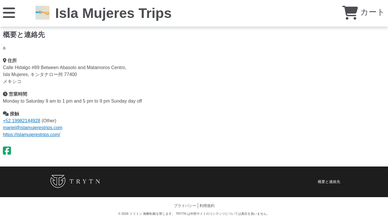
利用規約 (207, 206)
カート (363, 12)
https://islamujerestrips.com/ (31, 134)
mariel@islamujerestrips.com (32, 127)
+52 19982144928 (21, 120)
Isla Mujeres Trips (113, 13)
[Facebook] (7, 151)
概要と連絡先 (329, 182)
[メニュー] (9, 12)
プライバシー (185, 206)
